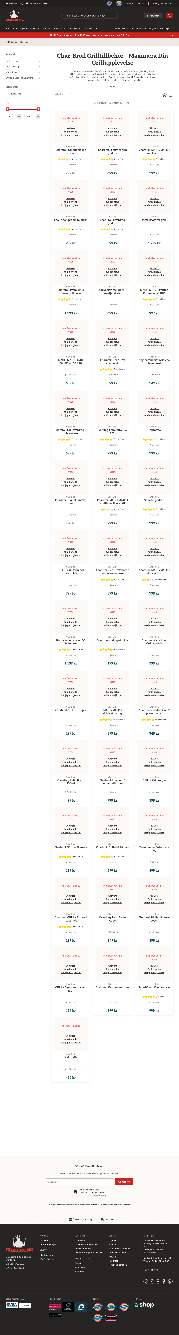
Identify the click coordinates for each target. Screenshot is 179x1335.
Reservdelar (90, 28)
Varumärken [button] (121, 28)
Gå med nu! (124, 1181)
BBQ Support (80, 1271)
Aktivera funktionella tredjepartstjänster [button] (71, 131)
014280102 (168, 3)
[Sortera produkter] (63, 94)
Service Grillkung (83, 1248)
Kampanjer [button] (166, 28)
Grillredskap (23, 61)
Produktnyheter (151, 28)
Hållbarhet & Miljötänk (119, 1248)
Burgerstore (80, 1267)
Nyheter (112, 1244)
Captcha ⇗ (100, 1195)
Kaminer (35, 28)
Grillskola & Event (117, 1252)
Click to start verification (92, 1192)
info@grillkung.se (48, 1244)
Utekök (47, 28)
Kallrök (112, 1257)
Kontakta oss (81, 1240)
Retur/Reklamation (118, 1265)
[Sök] (89, 15)
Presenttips (137, 28)
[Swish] (25, 1305)
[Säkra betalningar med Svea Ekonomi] (12, 1305)
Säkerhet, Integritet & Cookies (88, 1252)
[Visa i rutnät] (164, 96)
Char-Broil (24, 42)
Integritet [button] (113, 1261)
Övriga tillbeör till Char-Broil (23, 77)
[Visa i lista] (170, 96)
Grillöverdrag (23, 66)
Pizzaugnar (22, 28)
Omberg (78, 1263)
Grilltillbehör (60, 28)
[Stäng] (172, 35)
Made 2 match (23, 72)
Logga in (113, 1240)
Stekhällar (75, 28)
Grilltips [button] (130, 3)
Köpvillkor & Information (86, 1244)
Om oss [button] (140, 3)
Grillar (10, 28)
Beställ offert (153, 16)
